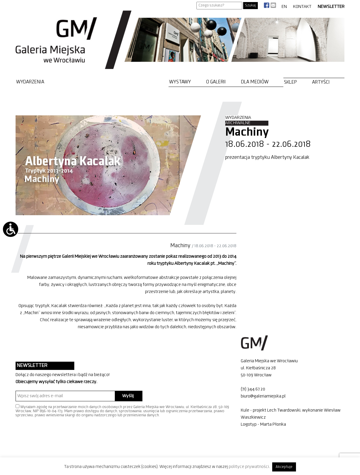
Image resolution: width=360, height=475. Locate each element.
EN (284, 6)
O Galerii (216, 82)
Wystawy (180, 82)
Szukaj (250, 5)
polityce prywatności (249, 466)
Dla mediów (255, 82)
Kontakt (302, 6)
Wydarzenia (30, 82)
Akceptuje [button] (284, 467)
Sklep (290, 82)
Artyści (321, 82)
